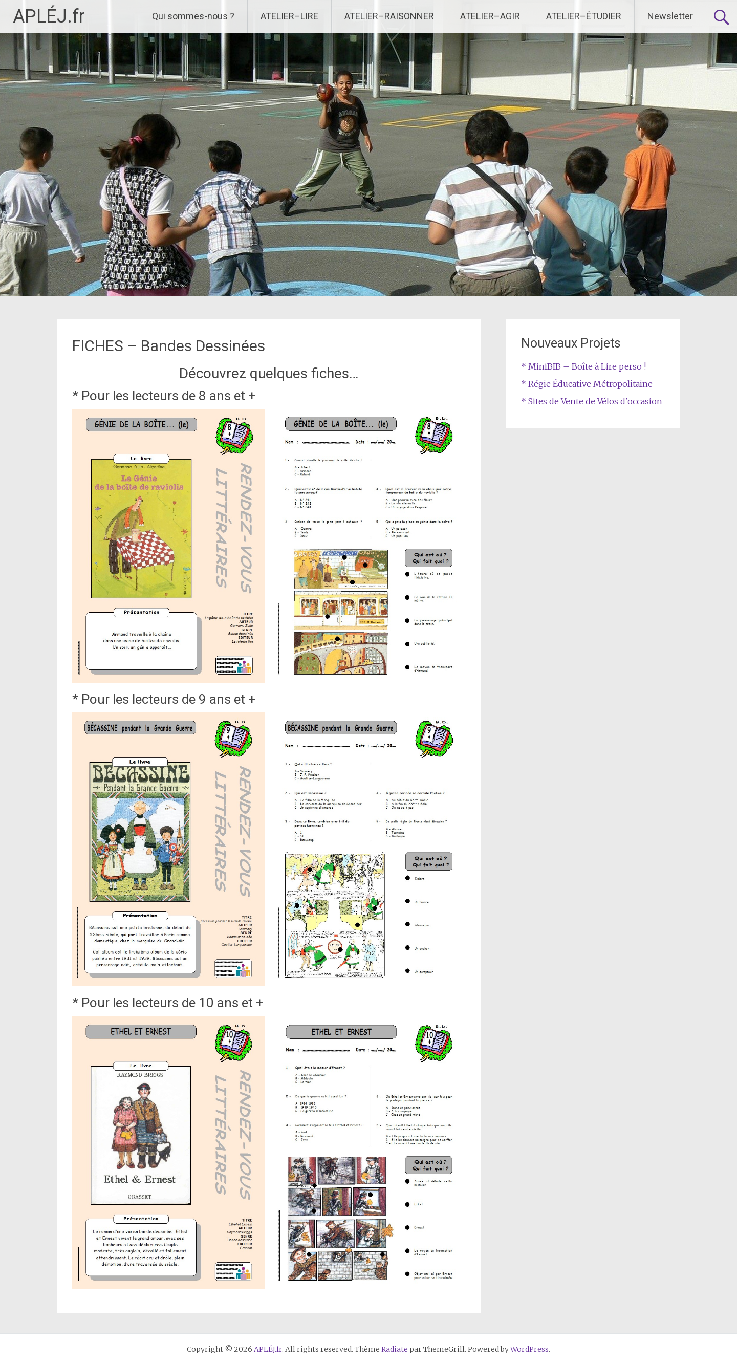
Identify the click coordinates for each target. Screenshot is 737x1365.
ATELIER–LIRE (289, 16)
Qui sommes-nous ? (193, 16)
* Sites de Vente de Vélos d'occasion (591, 401)
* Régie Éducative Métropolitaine (587, 384)
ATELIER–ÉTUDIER (583, 16)
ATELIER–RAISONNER (389, 16)
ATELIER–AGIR (490, 16)
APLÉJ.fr (49, 16)
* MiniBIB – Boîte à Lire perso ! (583, 366)
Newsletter (670, 16)
